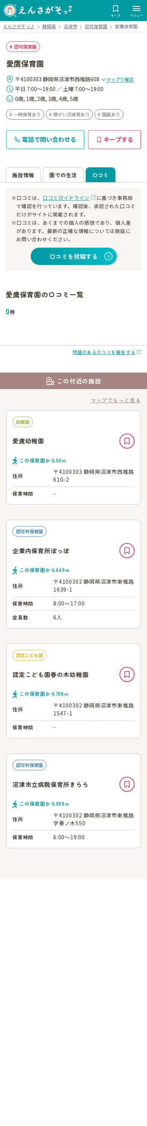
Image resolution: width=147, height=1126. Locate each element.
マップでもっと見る (116, 400)
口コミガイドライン (66, 197)
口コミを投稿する (74, 256)
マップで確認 (117, 79)
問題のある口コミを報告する (104, 352)
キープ (127, 441)
